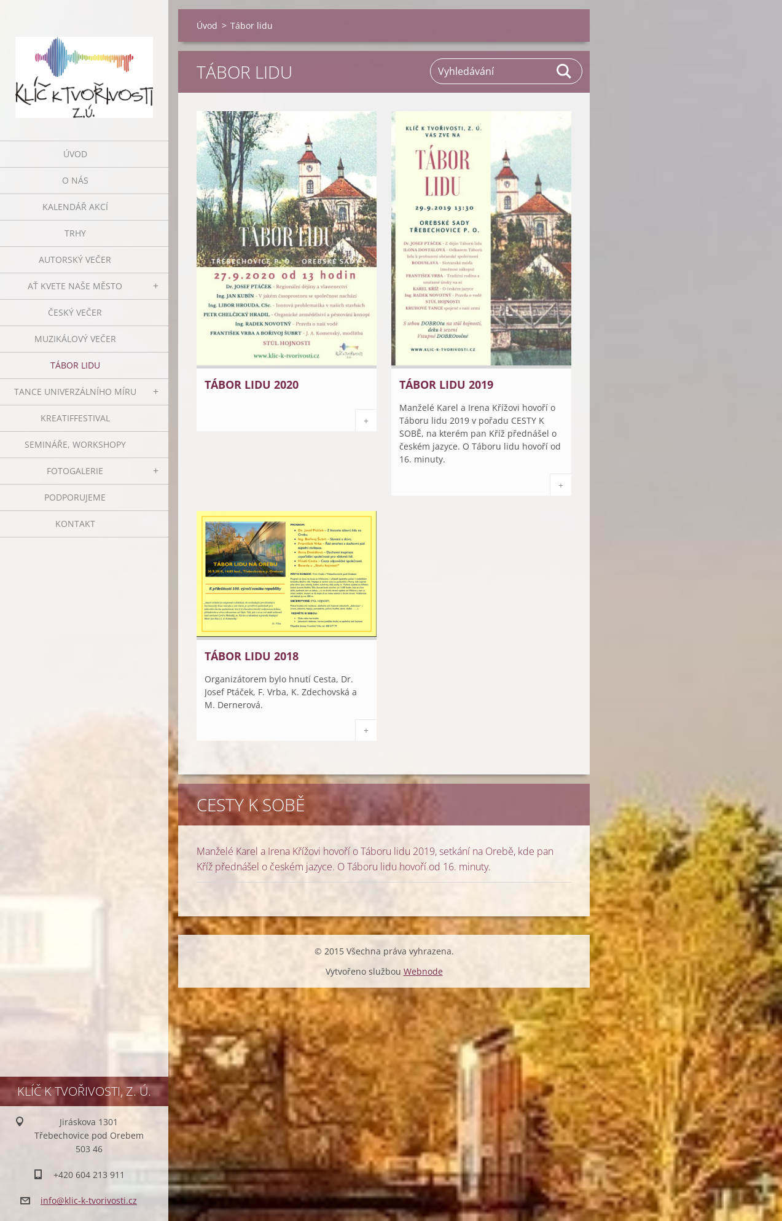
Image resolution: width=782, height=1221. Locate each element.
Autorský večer (75, 259)
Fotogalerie (75, 471)
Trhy (75, 233)
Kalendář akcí (75, 207)
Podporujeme (75, 497)
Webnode (423, 971)
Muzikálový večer (75, 339)
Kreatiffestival (75, 418)
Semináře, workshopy (75, 444)
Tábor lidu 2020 (252, 384)
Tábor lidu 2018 (252, 656)
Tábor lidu (75, 365)
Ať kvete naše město (75, 286)
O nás (75, 180)
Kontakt (75, 523)
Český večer (75, 312)
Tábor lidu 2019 (446, 384)
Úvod (75, 154)
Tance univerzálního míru (75, 391)
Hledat (565, 71)
